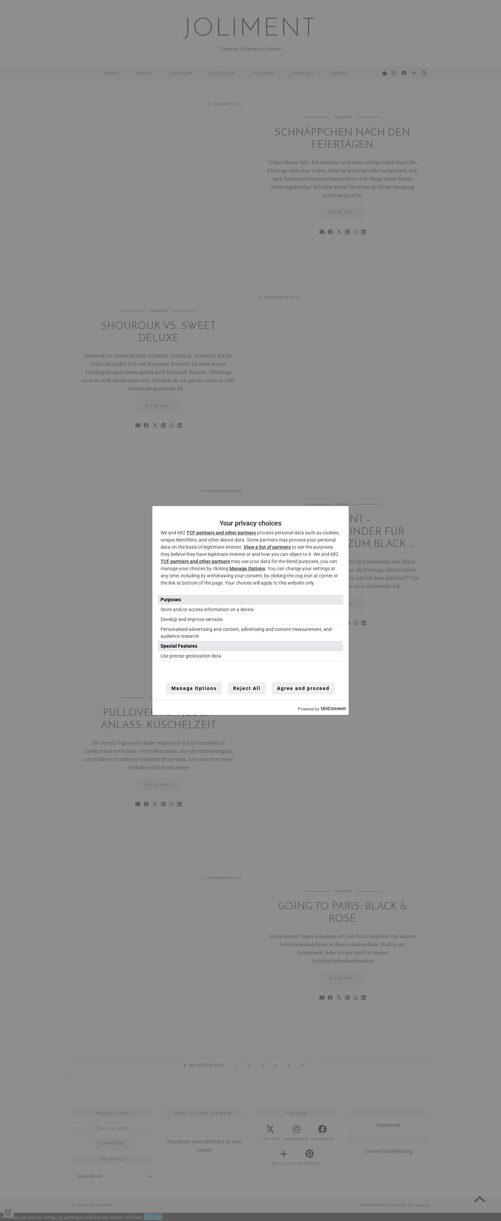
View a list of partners (267, 547)
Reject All (247, 688)
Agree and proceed (303, 688)
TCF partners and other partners (221, 532)
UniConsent (333, 708)
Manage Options (247, 568)
